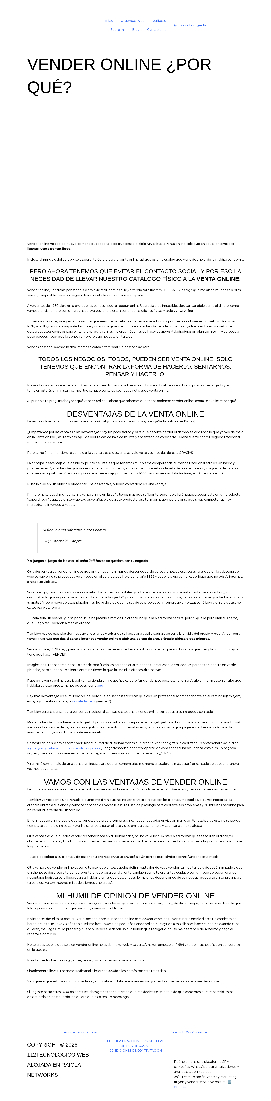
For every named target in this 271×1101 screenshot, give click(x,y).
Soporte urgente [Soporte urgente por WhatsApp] (190, 25)
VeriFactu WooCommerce (191, 1032)
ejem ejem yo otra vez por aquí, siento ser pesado (66, 748)
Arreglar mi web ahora (80, 1032)
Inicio (109, 21)
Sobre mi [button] (117, 30)
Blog (135, 30)
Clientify (180, 1087)
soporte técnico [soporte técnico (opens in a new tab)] (84, 701)
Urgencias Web (132, 21)
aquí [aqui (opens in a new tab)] (100, 685)
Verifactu (159, 21)
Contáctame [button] (156, 30)
